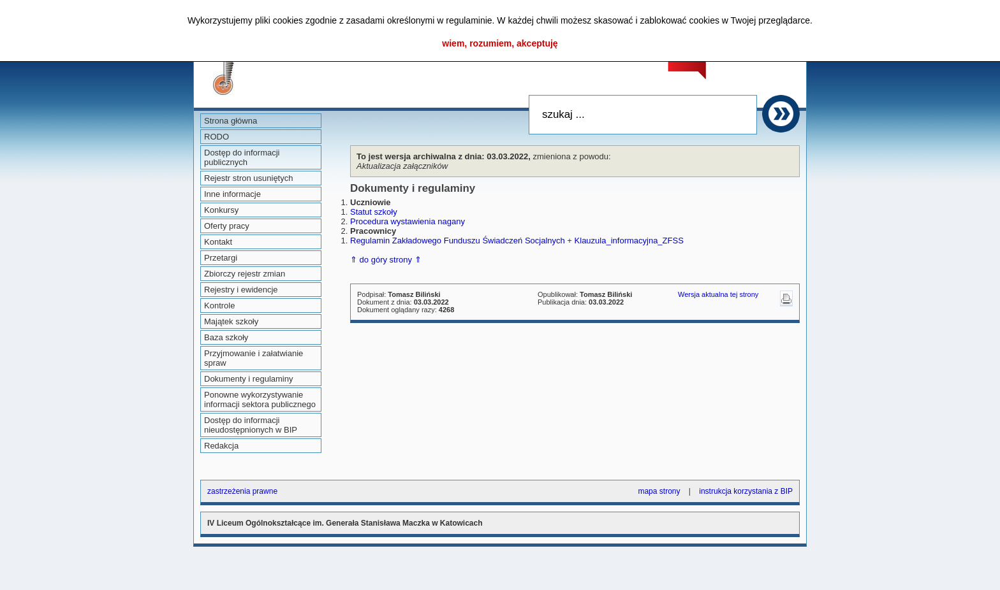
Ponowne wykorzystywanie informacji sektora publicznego (260, 399)
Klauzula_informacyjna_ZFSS (629, 240)
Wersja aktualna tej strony (718, 294)
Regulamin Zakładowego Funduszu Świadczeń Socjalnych (457, 240)
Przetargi (220, 258)
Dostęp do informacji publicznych (242, 157)
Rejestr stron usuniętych (248, 178)
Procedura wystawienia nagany (407, 221)
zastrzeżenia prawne (242, 491)
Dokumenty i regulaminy (248, 379)
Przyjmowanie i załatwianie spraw (253, 358)
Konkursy (221, 210)
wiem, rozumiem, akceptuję (499, 43)
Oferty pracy (226, 226)
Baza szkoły (226, 337)
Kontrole (219, 305)
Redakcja (221, 445)
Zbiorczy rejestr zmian (244, 273)
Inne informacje (232, 194)
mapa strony (659, 491)
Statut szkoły (373, 212)
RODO (216, 136)
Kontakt (218, 242)
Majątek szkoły (231, 321)
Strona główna (230, 121)
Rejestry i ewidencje (241, 289)
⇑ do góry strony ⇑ (386, 259)
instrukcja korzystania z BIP (746, 491)
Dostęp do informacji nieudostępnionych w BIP (250, 425)
